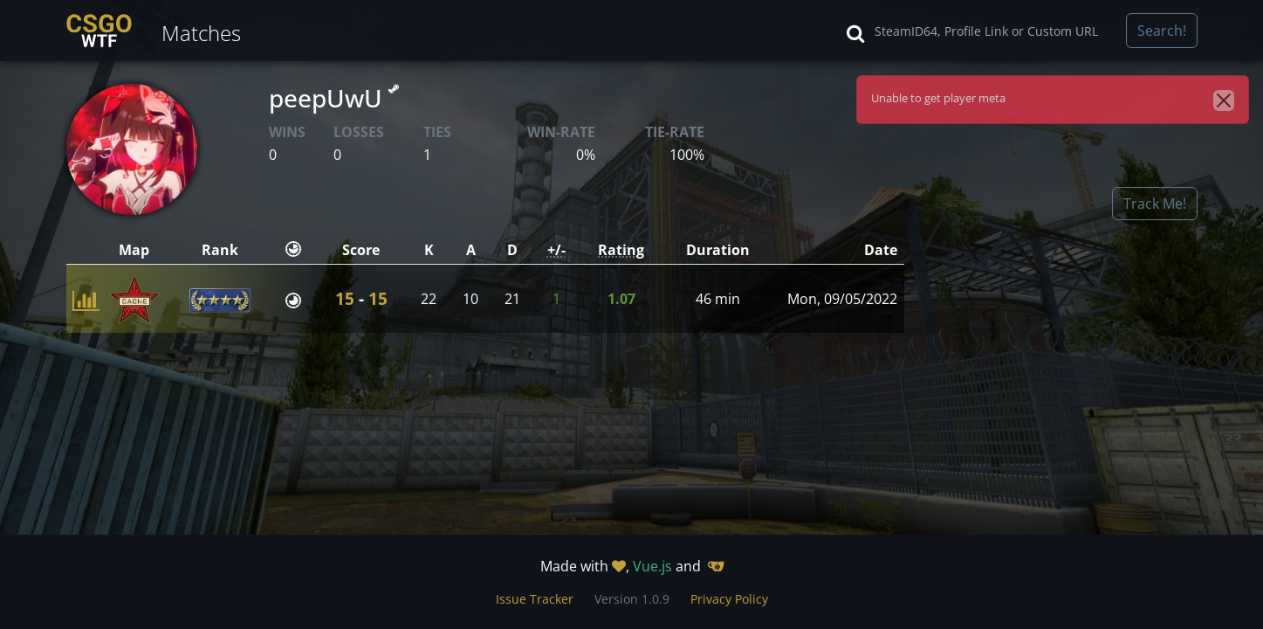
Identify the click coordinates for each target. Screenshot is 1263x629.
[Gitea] (716, 566)
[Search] (995, 30)
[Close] (1223, 100)
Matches (201, 32)
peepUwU (334, 97)
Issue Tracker (534, 599)
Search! (1161, 30)
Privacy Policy (729, 599)
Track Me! (1154, 203)
